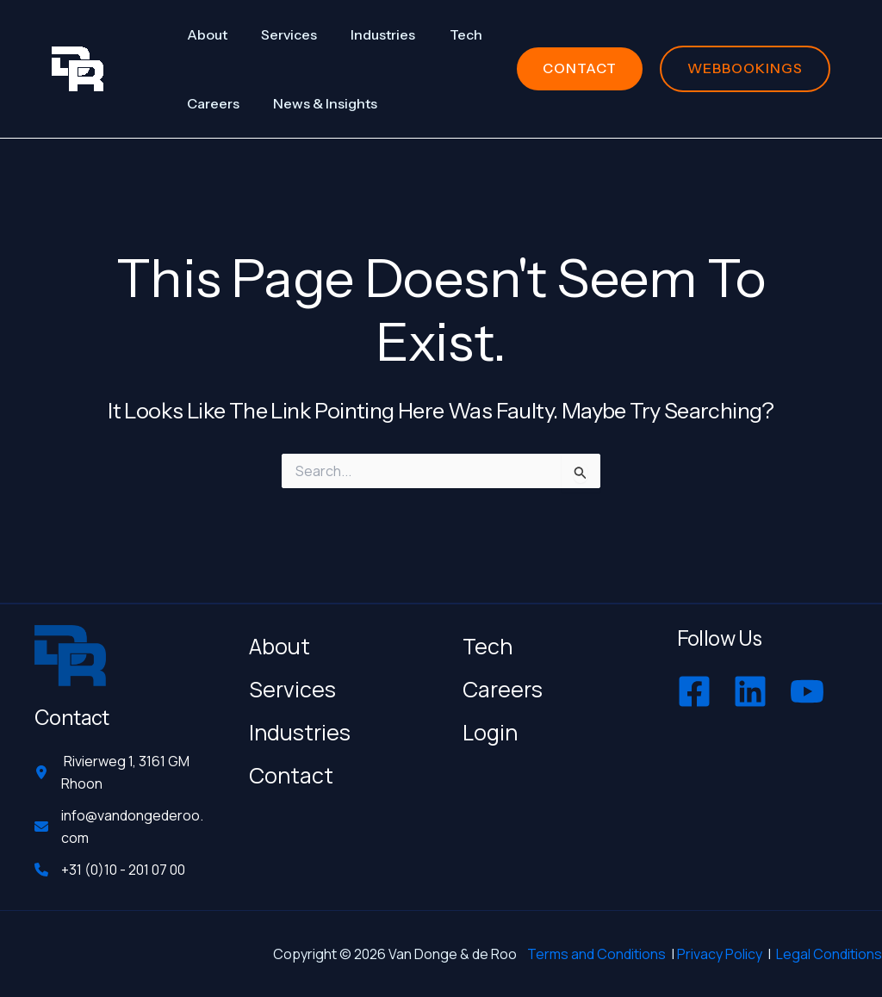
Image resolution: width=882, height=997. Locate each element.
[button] (580, 68)
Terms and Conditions (596, 953)
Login (490, 725)
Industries (300, 725)
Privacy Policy (719, 953)
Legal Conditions (829, 953)
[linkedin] (752, 684)
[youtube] (809, 684)
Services (292, 682)
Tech (487, 639)
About (279, 639)
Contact (291, 768)
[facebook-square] (696, 684)
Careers (503, 682)
